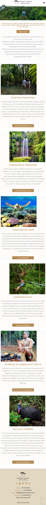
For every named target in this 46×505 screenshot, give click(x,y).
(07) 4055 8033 (26, 488)
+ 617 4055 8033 (27, 490)
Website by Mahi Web (23, 502)
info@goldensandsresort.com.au (25, 492)
